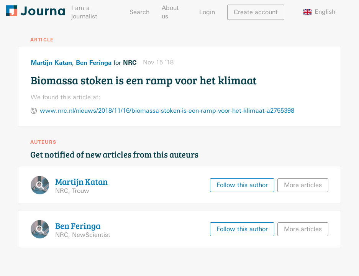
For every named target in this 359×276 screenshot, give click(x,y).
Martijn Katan (51, 62)
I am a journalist (84, 12)
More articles (303, 185)
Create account (256, 12)
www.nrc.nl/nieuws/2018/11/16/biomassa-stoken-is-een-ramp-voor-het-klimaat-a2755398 (167, 110)
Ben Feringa (93, 62)
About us (170, 12)
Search (139, 12)
